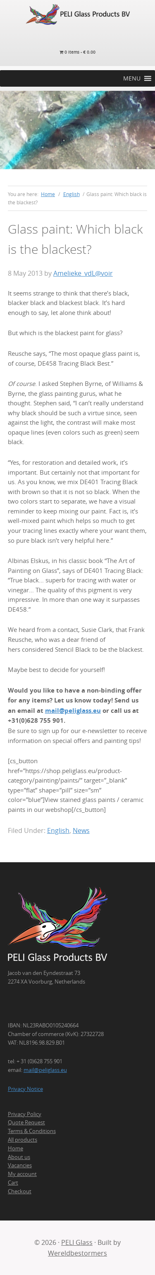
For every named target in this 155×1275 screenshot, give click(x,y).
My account (22, 1174)
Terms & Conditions (32, 1131)
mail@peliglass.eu (73, 711)
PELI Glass (77, 1242)
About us (19, 1157)
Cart (13, 1182)
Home (15, 1148)
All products (22, 1139)
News (81, 830)
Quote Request (26, 1122)
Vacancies (20, 1165)
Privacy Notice (25, 1089)
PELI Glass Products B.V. (77, 14)
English (58, 830)
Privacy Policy (24, 1114)
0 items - (77, 52)
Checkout (19, 1191)
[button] (132, 78)
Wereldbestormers (77, 1253)
